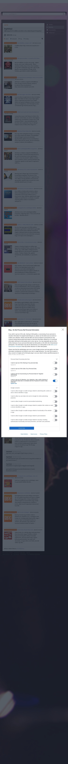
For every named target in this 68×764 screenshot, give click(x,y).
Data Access (34, 434)
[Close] (63, 330)
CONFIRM (22, 428)
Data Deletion (24, 434)
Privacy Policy (43, 434)
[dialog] (34, 382)
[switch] (55, 363)
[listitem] (34, 359)
